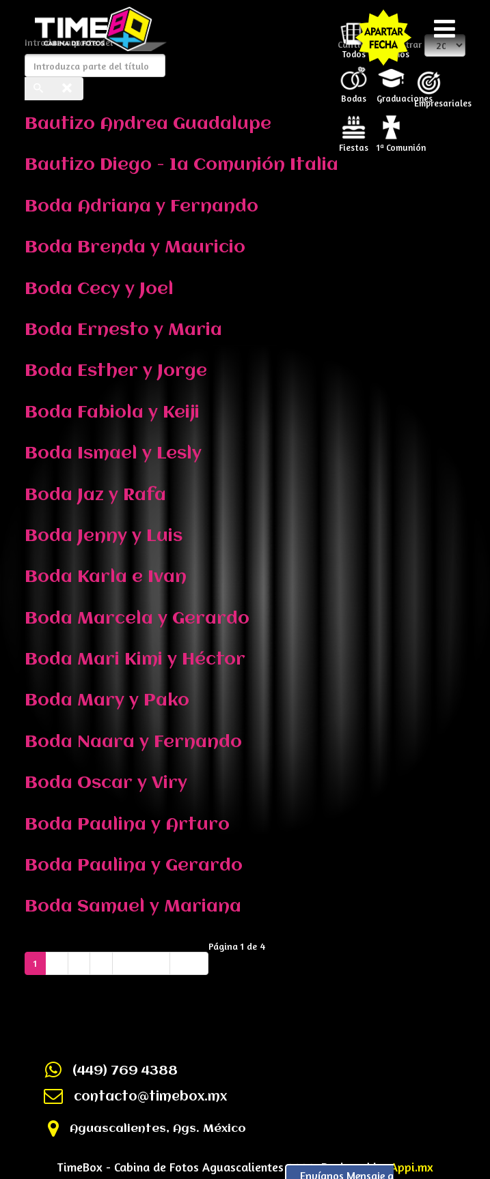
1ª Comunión (393, 143)
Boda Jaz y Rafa (95, 495)
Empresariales (431, 99)
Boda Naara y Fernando (133, 742)
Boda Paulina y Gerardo (134, 866)
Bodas (353, 94)
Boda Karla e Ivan (106, 577)
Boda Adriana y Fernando (141, 207)
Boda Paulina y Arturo (127, 825)
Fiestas (353, 143)
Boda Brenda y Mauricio (135, 248)
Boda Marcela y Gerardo (137, 619)
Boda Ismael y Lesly (113, 454)
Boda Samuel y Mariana (133, 907)
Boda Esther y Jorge (116, 371)
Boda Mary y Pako (107, 701)
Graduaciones (393, 94)
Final (189, 963)
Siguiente (141, 963)
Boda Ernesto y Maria (123, 330)
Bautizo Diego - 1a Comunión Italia (181, 165)
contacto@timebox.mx (150, 1097)
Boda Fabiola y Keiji (112, 413)
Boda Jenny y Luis (103, 536)
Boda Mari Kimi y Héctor (135, 660)
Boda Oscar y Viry (106, 783)
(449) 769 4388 (125, 1071)
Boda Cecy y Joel (99, 289)
